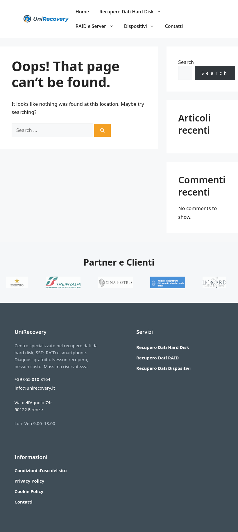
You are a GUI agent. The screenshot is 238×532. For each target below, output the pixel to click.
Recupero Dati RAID (157, 358)
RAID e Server (97, 26)
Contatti (174, 26)
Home (82, 11)
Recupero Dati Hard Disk (133, 11)
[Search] (102, 130)
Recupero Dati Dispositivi (163, 368)
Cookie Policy (29, 491)
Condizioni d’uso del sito (41, 470)
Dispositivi (142, 26)
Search (186, 62)
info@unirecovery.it (35, 388)
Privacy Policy (29, 481)
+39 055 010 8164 (32, 379)
